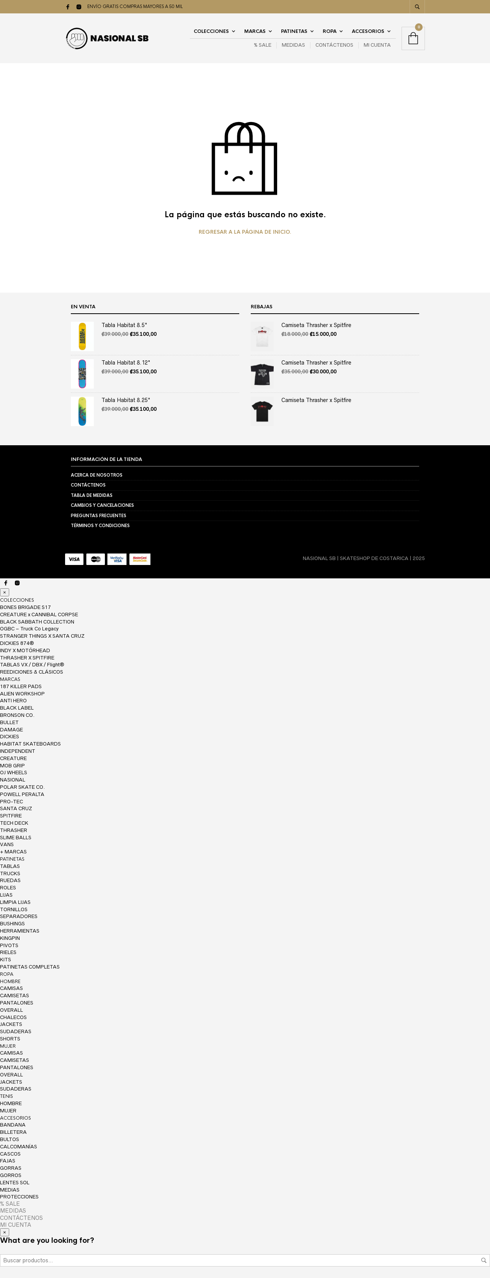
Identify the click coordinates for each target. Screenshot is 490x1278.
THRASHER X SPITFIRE (27, 658)
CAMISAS (11, 988)
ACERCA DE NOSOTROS (96, 475)
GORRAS (10, 1168)
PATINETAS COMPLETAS (30, 967)
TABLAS (10, 866)
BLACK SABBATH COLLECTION (37, 622)
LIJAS (6, 895)
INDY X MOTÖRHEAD (25, 650)
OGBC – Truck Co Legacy (29, 629)
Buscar (484, 1260)
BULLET (9, 722)
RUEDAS (10, 880)
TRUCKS (10, 873)
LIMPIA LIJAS (15, 902)
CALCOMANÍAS (18, 1146)
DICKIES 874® (17, 643)
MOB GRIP (12, 765)
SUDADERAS (15, 1031)
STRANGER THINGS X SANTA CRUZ (42, 636)
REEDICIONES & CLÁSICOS (31, 672)
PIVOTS (9, 945)
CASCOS (10, 1154)
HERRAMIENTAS (19, 931)
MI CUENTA (377, 45)
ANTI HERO (13, 700)
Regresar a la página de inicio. (245, 232)
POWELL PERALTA (22, 794)
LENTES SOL (14, 1182)
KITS (5, 959)
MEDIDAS (293, 45)
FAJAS (7, 1161)
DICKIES (9, 736)
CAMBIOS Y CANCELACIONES (102, 505)
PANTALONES (16, 1003)
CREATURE (13, 758)
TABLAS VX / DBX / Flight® (32, 664)
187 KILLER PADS (21, 686)
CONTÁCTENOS (334, 45)
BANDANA (13, 1125)
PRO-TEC (11, 801)
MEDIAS (10, 1190)
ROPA (329, 31)
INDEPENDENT (17, 751)
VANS (7, 844)
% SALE (262, 45)
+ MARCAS (13, 852)
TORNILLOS (14, 909)
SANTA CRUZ (16, 808)
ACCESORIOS (368, 31)
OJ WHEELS (13, 772)
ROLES (8, 888)
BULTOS (9, 1139)
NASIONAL (12, 780)
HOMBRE (10, 981)
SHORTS (10, 1039)
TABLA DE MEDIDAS (92, 495)
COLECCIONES (211, 31)
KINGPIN (10, 938)
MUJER (8, 1046)
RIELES (8, 952)
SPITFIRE (11, 816)
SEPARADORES (19, 916)
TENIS (6, 1096)
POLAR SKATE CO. (22, 787)
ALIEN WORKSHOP (22, 694)
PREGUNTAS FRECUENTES (98, 515)
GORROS (10, 1175)
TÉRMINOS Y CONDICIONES (100, 525)
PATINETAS (294, 31)
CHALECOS (13, 1017)
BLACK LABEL (17, 708)
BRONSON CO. (17, 715)
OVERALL (11, 1010)
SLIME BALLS (15, 837)
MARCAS (255, 31)
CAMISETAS (14, 995)
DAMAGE (11, 730)
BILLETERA (13, 1132)
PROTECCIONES (19, 1197)
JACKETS (11, 1024)
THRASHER (13, 830)
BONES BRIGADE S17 (25, 607)
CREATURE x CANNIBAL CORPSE (39, 614)
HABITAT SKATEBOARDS (30, 744)
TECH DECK (14, 823)
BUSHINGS (12, 923)
